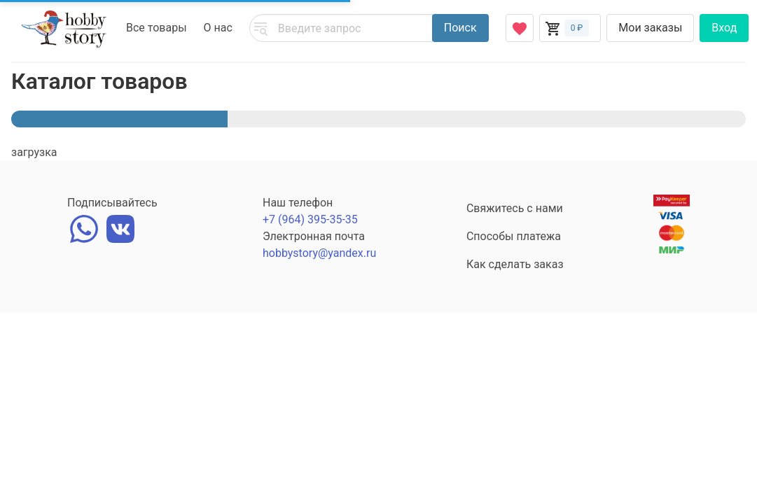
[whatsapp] (84, 227)
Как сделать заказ (515, 264)
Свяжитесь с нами (514, 208)
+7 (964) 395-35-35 (310, 219)
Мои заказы (650, 27)
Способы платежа (513, 236)
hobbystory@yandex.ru (319, 253)
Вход (724, 27)
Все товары (156, 27)
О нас (218, 27)
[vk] (120, 227)
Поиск (460, 27)
